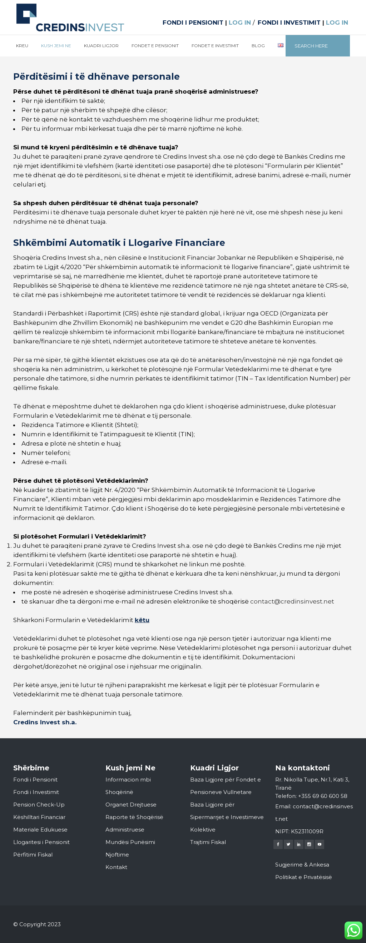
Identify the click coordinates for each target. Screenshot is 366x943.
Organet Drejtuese (131, 804)
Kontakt (116, 867)
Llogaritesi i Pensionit (41, 842)
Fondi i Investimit (36, 792)
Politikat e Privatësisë (303, 877)
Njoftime (117, 854)
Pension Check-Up (39, 804)
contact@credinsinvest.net (292, 601)
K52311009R (307, 831)
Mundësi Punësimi (130, 842)
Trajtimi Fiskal (208, 842)
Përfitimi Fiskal (33, 854)
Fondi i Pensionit (35, 779)
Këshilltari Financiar (39, 817)
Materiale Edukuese (40, 829)
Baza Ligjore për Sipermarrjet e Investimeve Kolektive (227, 817)
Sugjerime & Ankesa (302, 864)
